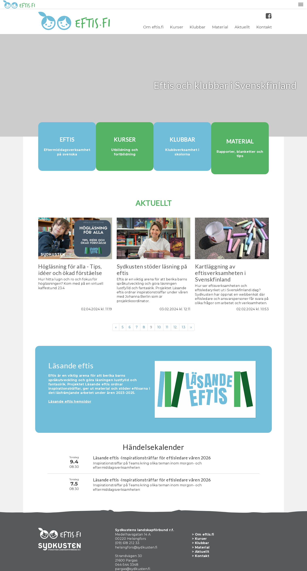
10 (159, 315)
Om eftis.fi (153, 18)
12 (175, 315)
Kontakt (264, 18)
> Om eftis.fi (205, 520)
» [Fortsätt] (191, 315)
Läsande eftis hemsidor (69, 389)
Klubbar (197, 18)
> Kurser (201, 524)
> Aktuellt (202, 537)
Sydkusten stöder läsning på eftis (152, 257)
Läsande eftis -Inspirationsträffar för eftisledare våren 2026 (152, 443)
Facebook (271, 8)
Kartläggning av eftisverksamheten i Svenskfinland (220, 261)
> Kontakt (202, 542)
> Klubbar (202, 529)
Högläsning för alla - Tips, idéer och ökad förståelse (70, 257)
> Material (203, 533)
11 (167, 315)
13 (183, 315)
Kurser (176, 18)
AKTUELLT (153, 190)
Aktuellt (242, 18)
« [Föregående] (116, 315)
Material (220, 18)
